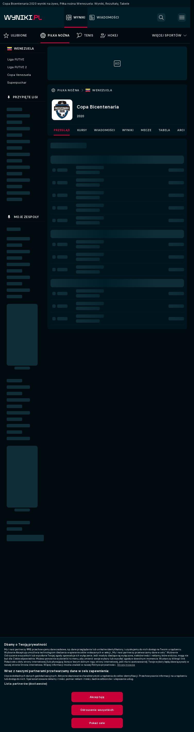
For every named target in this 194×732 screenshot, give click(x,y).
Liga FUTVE (15, 59)
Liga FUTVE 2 (17, 67)
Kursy (82, 130)
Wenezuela (102, 90)
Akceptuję (97, 697)
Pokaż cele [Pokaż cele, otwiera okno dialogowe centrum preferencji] (97, 723)
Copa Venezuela (19, 75)
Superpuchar (16, 82)
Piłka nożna (68, 90)
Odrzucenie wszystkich (97, 710)
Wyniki (127, 130)
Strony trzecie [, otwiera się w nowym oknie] (126, 664)
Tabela (164, 130)
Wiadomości (104, 130)
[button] (161, 17)
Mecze (146, 130)
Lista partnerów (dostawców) (25, 683)
